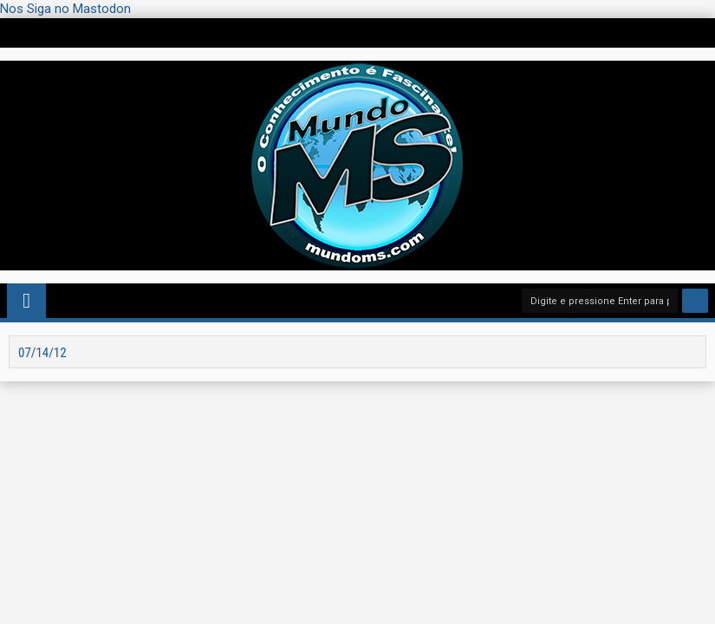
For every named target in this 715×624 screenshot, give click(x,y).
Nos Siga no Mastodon (65, 8)
